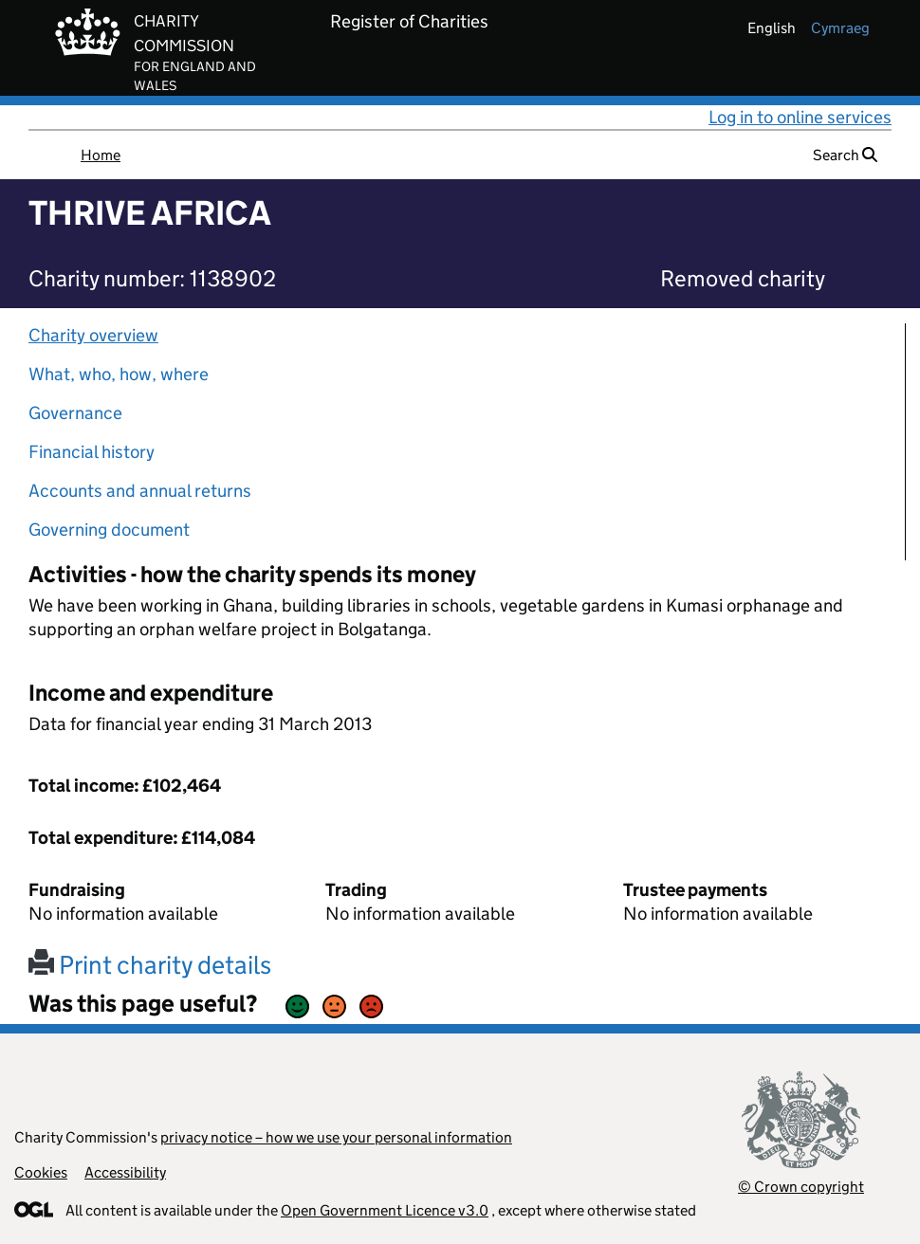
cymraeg (840, 28)
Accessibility (125, 1172)
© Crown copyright (801, 1187)
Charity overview (93, 335)
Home (100, 155)
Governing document (109, 529)
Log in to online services (800, 117)
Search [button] (845, 155)
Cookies (40, 1172)
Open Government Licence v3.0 (384, 1210)
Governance (75, 413)
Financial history (91, 452)
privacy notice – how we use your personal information (336, 1137)
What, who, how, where (118, 374)
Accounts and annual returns (139, 491)
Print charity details (149, 964)
